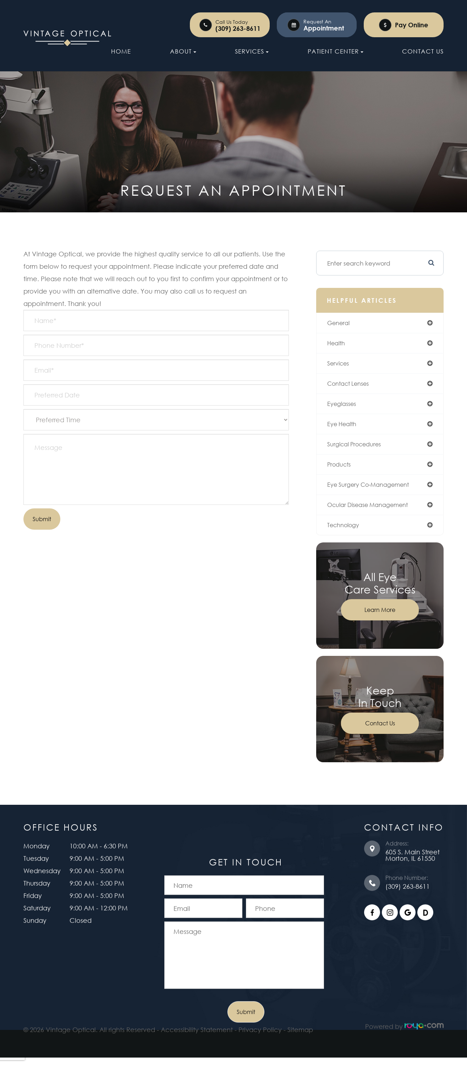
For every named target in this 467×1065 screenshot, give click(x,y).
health (339, 345)
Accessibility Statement (197, 1020)
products (342, 469)
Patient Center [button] (335, 51)
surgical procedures (359, 448)
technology (347, 532)
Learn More (380, 617)
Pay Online (411, 25)
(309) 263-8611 (237, 28)
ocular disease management (375, 511)
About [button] (183, 51)
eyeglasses (345, 407)
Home (121, 51)
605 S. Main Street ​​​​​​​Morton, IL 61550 (412, 848)
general (341, 324)
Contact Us (423, 51)
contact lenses (353, 386)
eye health (345, 428)
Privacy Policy (260, 1020)
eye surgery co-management (375, 490)
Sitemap (300, 1020)
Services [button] (252, 51)
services (341, 365)
